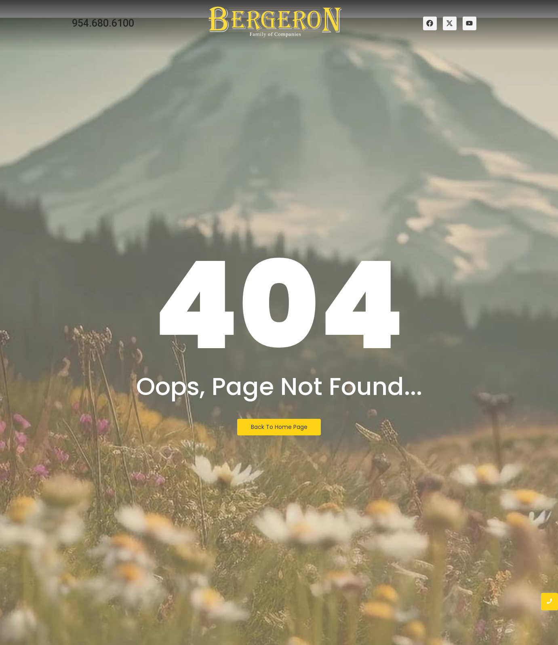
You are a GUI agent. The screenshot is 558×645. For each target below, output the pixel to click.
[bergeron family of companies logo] (275, 22)
